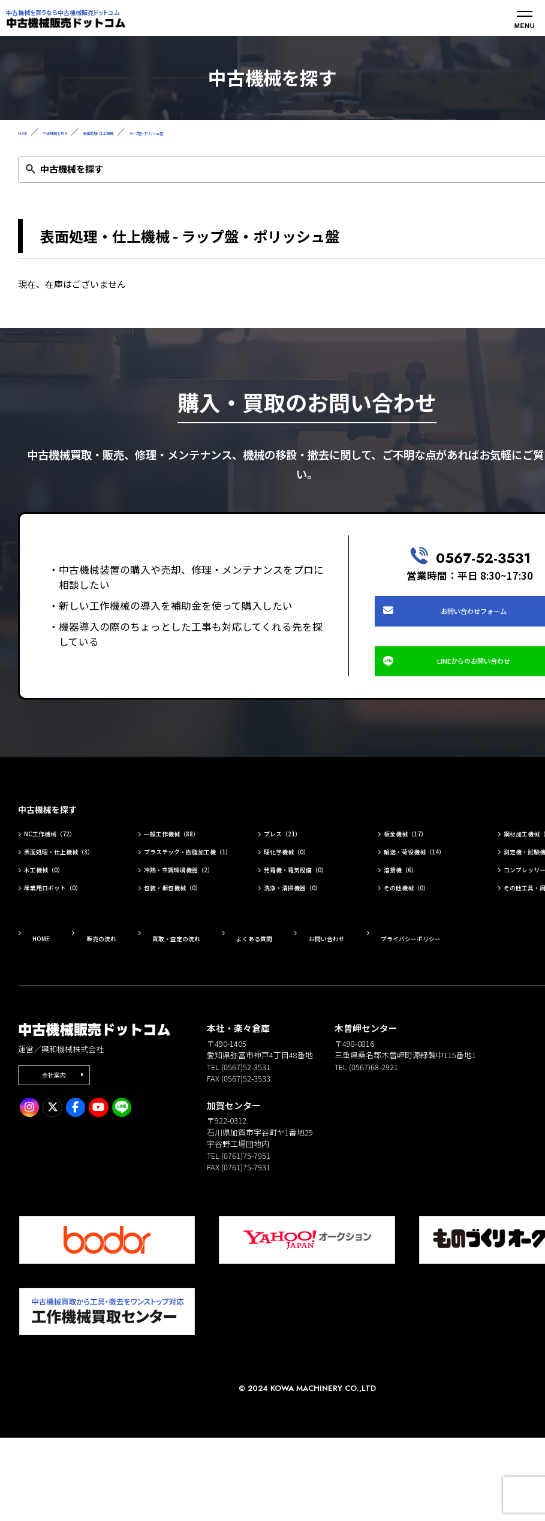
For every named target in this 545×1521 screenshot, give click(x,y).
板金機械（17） (418, 874)
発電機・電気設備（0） (314, 929)
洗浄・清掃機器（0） (310, 962)
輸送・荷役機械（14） (432, 894)
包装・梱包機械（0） (190, 962)
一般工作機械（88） (187, 874)
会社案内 (65, 1161)
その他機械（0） (420, 962)
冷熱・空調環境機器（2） (187, 935)
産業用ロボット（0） (70, 962)
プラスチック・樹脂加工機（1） (192, 901)
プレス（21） (294, 874)
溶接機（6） (411, 929)
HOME (29, 131)
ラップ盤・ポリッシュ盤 (243, 131)
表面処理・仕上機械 (157, 131)
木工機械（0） (56, 929)
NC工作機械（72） (65, 874)
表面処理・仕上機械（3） (67, 901)
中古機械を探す (82, 131)
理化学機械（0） (301, 894)
